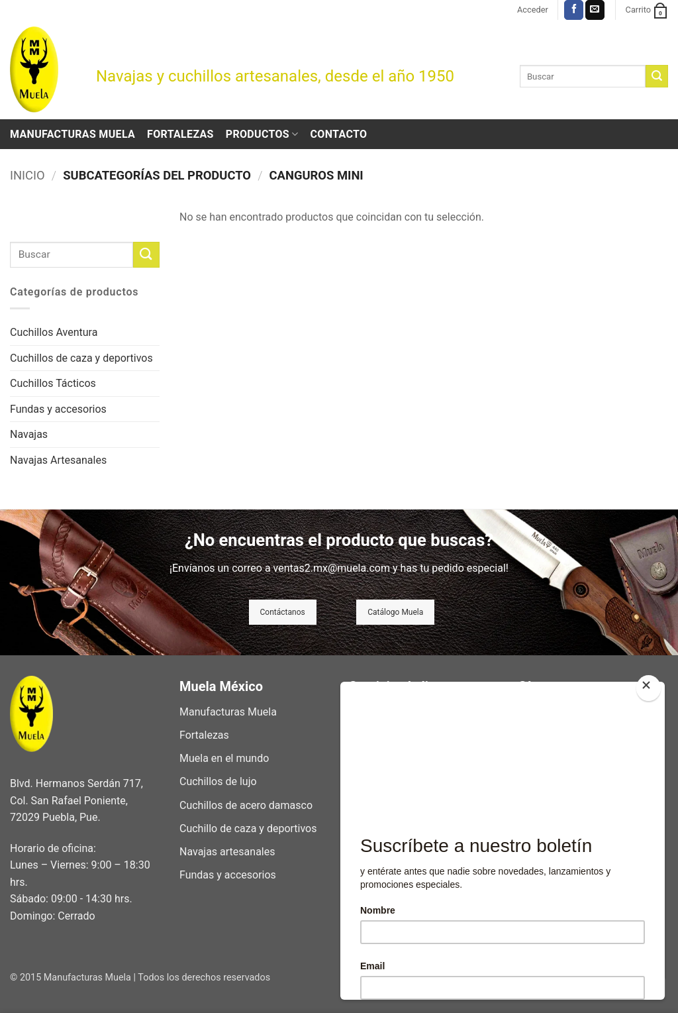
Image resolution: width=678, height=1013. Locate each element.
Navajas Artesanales (58, 460)
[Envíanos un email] (595, 10)
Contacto (339, 134)
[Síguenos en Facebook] (573, 10)
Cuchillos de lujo (218, 781)
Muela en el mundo (224, 758)
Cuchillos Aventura (53, 332)
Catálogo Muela (395, 612)
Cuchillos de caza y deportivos (81, 358)
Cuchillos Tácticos (53, 383)
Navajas (29, 434)
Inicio (27, 175)
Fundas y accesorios (58, 409)
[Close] (648, 688)
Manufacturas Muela (72, 134)
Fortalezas (180, 134)
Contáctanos (282, 612)
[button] (532, 10)
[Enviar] (657, 76)
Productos (262, 134)
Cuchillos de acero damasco (246, 805)
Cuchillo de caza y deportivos (247, 828)
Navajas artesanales (227, 851)
